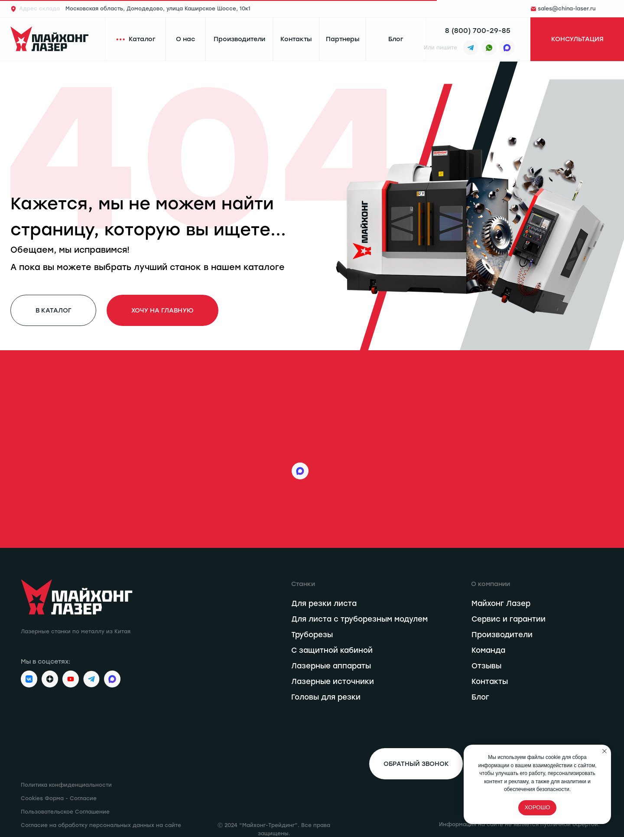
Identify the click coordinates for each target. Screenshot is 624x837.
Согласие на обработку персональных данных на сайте (101, 825)
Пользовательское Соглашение (65, 812)
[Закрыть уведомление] (604, 751)
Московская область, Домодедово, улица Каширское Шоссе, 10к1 (134, 9)
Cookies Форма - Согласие (59, 798)
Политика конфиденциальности (66, 785)
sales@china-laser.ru (566, 9)
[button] (577, 39)
